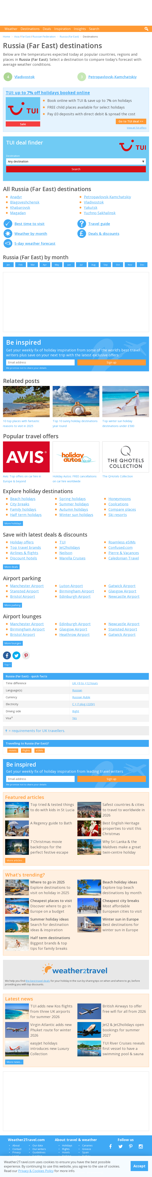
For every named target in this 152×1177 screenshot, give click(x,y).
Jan (8, 264)
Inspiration (62, 29)
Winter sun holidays (76, 514)
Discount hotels (23, 558)
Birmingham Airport (76, 591)
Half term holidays (26, 514)
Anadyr (16, 196)
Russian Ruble (81, 697)
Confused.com (120, 547)
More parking (12, 605)
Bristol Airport (22, 596)
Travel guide (99, 223)
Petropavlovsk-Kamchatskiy (112, 76)
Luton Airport (71, 585)
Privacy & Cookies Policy (36, 1171)
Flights (26, 750)
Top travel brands (25, 547)
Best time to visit (29, 223)
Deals (47, 29)
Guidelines (39, 1152)
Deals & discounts (103, 233)
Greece (86, 1149)
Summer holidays (74, 504)
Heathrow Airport (74, 634)
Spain (85, 1152)
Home (6, 36)
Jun (69, 264)
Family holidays (23, 509)
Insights (80, 29)
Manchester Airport (27, 585)
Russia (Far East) (69, 36)
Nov (130, 264)
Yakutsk (90, 207)
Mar (33, 264)
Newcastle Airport (124, 596)
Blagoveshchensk (24, 202)
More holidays (13, 523)
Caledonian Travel (123, 558)
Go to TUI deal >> (131, 121)
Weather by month (30, 233)
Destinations (30, 29)
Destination (13, 156)
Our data (37, 1145)
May (57, 264)
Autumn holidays (73, 509)
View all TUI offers (136, 127)
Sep (106, 264)
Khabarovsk (20, 207)
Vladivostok (24, 76)
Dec (142, 264)
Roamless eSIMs (122, 542)
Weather (11, 29)
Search (94, 29)
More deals (11, 567)
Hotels (13, 750)
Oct (118, 264)
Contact (16, 1149)
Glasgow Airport (122, 591)
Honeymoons (119, 498)
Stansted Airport (24, 591)
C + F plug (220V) (83, 704)
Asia (16, 36)
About (16, 1145)
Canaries (87, 1145)
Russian (77, 690)
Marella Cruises (72, 558)
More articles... (15, 860)
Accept (139, 1166)
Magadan (18, 212)
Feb (21, 264)
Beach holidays (22, 498)
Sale (23, 124)
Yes (74, 718)
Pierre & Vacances (123, 552)
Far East (25, 36)
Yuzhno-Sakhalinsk (100, 212)
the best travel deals (38, 981)
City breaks (19, 504)
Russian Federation (44, 36)
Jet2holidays (69, 547)
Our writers (39, 1149)
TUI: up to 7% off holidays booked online (48, 92)
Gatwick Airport (122, 585)
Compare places (122, 509)
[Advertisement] (77, 13)
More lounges (13, 643)
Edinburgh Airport (75, 596)
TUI (62, 542)
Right (75, 711)
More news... (14, 1062)
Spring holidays (72, 498)
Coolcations (118, 504)
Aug (93, 264)
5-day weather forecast (34, 243)
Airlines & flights (24, 552)
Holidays (67, 1145)
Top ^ (7, 664)
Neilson (65, 552)
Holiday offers (22, 542)
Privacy (16, 1152)
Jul (81, 264)
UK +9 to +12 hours (85, 683)
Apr (45, 264)
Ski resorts (117, 514)
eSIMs (39, 750)
